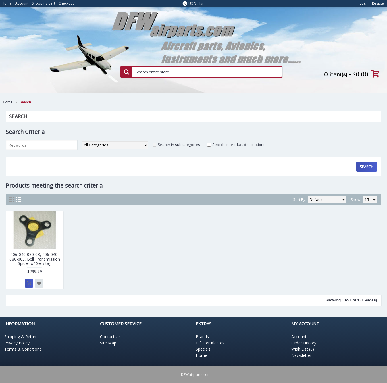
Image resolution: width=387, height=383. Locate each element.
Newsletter (301, 355)
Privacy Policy (17, 343)
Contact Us (110, 336)
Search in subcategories (179, 144)
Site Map (108, 343)
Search (25, 102)
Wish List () (302, 349)
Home (7, 102)
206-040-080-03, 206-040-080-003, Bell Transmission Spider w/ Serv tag (34, 259)
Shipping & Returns (22, 336)
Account (299, 336)
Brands (202, 336)
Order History (303, 343)
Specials (203, 349)
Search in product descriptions (238, 144)
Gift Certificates (210, 343)
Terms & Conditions (23, 349)
